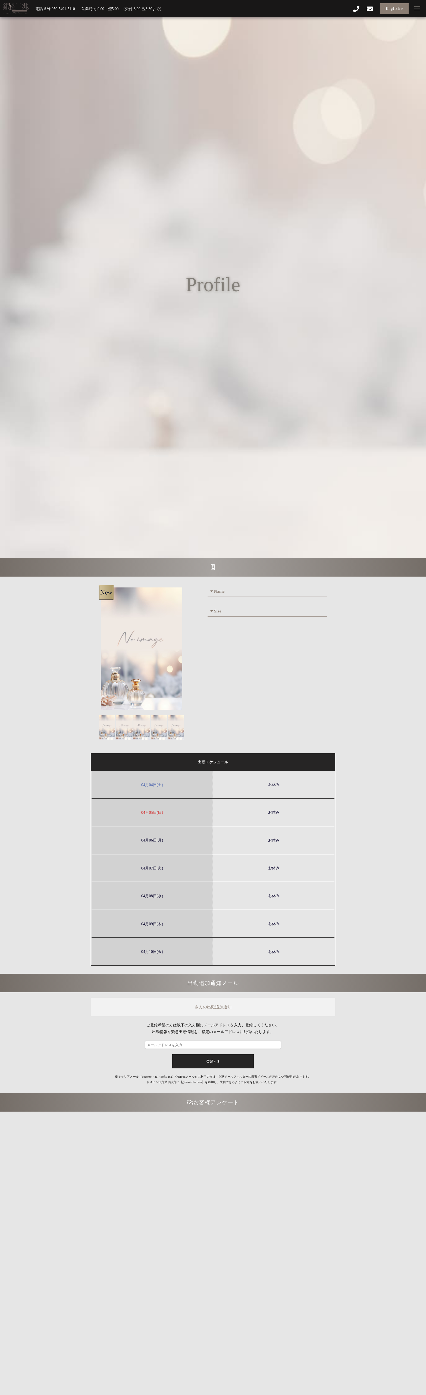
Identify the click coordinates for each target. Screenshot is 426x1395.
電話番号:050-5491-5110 (55, 9)
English (394, 9)
